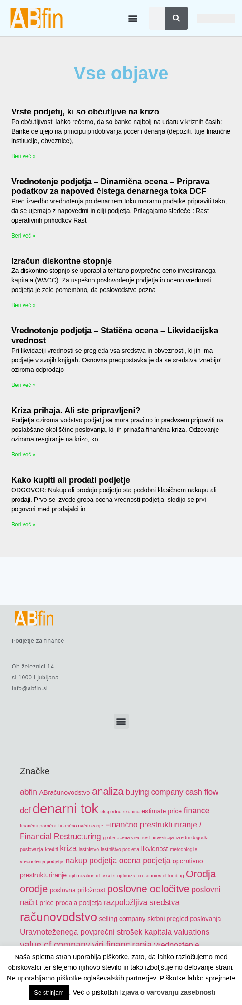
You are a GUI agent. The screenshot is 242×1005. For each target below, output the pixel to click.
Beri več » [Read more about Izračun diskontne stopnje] (23, 305)
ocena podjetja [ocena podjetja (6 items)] (145, 860)
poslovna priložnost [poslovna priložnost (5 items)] (77, 890)
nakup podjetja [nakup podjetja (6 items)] (91, 860)
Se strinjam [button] (48, 992)
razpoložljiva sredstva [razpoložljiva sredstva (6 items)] (141, 902)
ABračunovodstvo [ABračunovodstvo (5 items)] (64, 792)
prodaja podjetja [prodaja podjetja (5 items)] (79, 902)
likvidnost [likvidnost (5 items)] (154, 848)
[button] (132, 18)
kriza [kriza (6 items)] (68, 848)
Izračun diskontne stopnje (61, 261)
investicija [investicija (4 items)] (163, 837)
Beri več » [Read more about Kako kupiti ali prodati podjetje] (23, 524)
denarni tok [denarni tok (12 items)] (65, 808)
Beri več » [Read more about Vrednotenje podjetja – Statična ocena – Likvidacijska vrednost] (23, 385)
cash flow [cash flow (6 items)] (201, 792)
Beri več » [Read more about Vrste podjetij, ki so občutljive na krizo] (23, 156)
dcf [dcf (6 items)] (25, 810)
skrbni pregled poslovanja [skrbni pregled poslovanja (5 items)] (184, 918)
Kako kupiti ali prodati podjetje (70, 480)
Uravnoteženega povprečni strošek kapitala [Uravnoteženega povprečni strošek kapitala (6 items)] (96, 931)
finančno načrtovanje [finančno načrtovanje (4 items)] (80, 825)
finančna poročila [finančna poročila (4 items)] (38, 825)
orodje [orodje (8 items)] (34, 889)
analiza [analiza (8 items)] (108, 791)
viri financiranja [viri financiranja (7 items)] (122, 945)
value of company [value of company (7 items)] (55, 945)
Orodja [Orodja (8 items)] (201, 874)
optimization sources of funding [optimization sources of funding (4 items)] (150, 875)
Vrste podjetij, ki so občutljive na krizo (85, 111)
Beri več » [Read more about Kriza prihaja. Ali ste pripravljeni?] (23, 454)
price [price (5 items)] (46, 902)
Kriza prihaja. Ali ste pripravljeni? (75, 410)
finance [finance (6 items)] (196, 810)
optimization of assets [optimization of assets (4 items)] (92, 875)
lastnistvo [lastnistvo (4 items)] (89, 849)
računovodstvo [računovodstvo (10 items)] (58, 917)
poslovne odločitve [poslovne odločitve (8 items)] (148, 889)
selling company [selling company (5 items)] (122, 918)
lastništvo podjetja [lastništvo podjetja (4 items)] (120, 849)
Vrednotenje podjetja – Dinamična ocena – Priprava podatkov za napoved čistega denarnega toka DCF (110, 186)
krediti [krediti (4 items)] (51, 849)
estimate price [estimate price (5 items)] (161, 811)
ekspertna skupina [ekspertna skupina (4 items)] (120, 811)
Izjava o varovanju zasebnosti (168, 992)
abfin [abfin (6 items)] (28, 792)
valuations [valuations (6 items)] (192, 931)
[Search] (176, 18)
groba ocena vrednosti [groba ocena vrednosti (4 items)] (126, 837)
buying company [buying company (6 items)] (154, 792)
